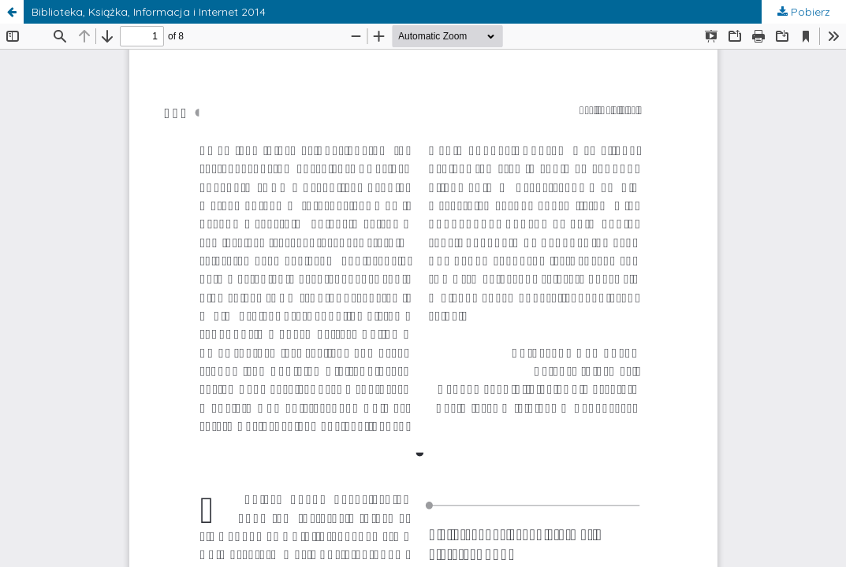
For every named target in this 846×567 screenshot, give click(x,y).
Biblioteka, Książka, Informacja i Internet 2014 (149, 12)
